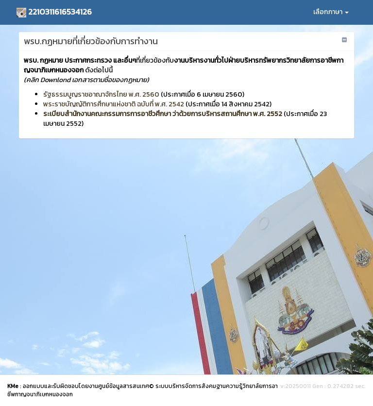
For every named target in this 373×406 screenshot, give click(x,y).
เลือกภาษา (331, 12)
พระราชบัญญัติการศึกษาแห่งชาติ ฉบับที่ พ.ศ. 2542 (113, 104)
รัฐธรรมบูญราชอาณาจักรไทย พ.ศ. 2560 (101, 94)
